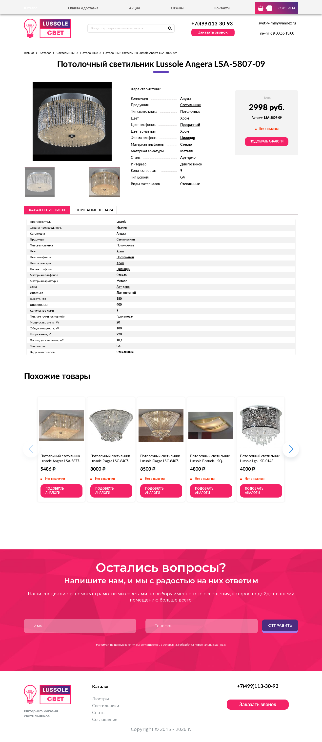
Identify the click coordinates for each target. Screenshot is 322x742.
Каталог (45, 52)
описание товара (94, 210)
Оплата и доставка (83, 8)
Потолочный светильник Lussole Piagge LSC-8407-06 (110, 461)
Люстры (100, 699)
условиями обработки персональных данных (194, 644)
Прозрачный (190, 125)
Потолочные (89, 52)
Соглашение (105, 720)
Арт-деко (188, 158)
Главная (29, 52)
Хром (184, 118)
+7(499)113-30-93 (212, 23)
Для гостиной (191, 164)
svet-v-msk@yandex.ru (277, 23)
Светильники (66, 52)
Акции (134, 8)
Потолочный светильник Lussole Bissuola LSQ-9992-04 (210, 461)
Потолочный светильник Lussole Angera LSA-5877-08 (60, 461)
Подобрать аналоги (266, 141)
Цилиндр (187, 138)
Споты (98, 713)
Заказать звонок (213, 32)
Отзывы (177, 8)
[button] (291, 451)
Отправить (280, 625)
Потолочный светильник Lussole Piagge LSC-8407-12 (160, 461)
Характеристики (47, 210)
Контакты (222, 8)
